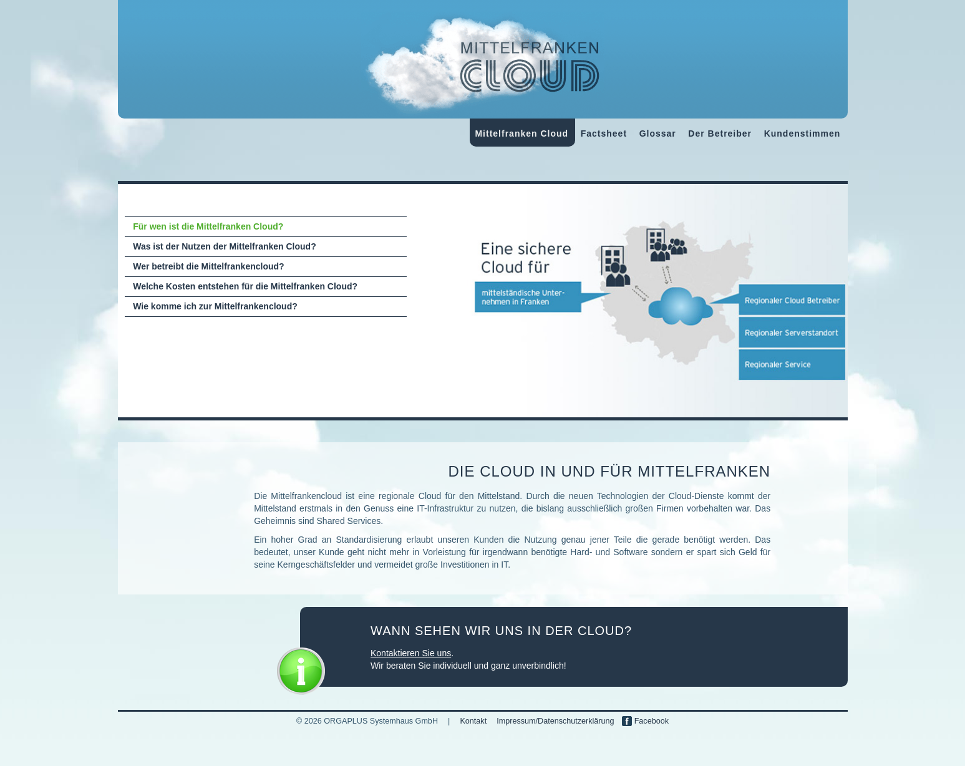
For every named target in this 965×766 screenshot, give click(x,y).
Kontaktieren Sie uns (411, 653)
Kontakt (473, 721)
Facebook (645, 721)
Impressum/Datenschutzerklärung (555, 721)
